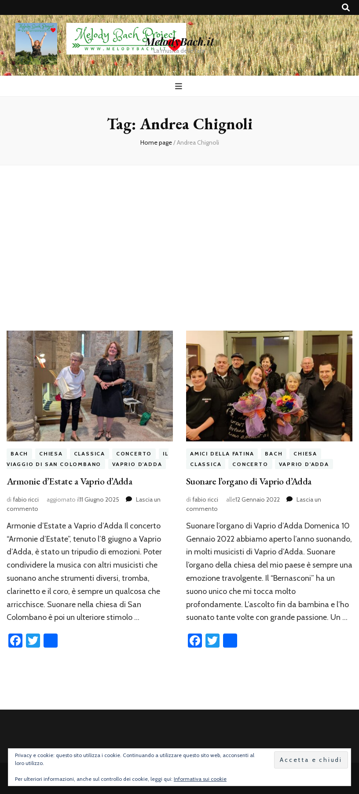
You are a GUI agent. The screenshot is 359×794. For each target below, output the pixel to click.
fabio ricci (26, 499)
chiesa (51, 453)
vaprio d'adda (137, 464)
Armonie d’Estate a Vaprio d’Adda (69, 481)
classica (89, 453)
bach (19, 453)
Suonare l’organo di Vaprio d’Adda (248, 481)
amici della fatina (222, 453)
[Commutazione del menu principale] (179, 86)
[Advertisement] (179, 240)
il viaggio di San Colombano (88, 458)
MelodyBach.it (179, 41)
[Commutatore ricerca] (346, 8)
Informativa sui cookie (200, 779)
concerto (134, 453)
